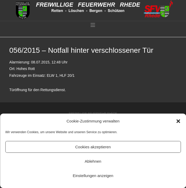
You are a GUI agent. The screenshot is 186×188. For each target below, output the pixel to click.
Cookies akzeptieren (93, 147)
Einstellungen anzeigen (93, 175)
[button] (178, 121)
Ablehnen (93, 161)
